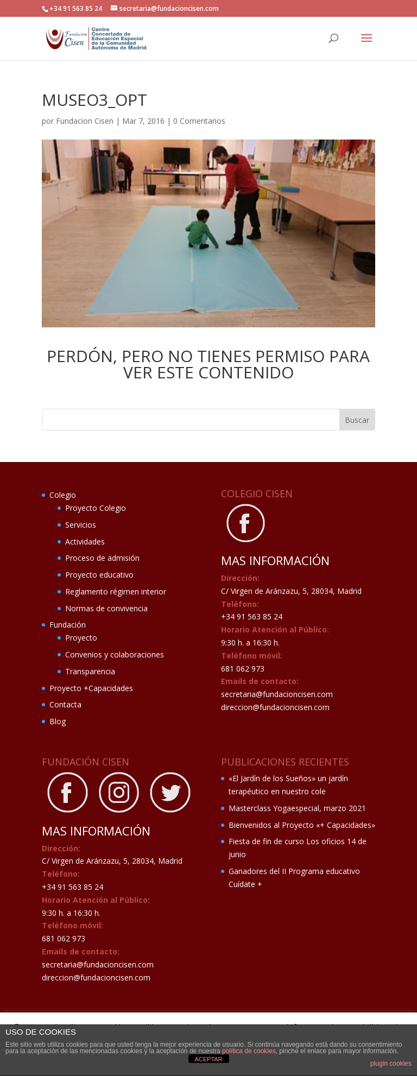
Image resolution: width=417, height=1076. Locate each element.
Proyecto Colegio (95, 508)
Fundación (67, 624)
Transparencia (90, 671)
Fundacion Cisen (84, 121)
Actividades (85, 541)
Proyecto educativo (99, 574)
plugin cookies (391, 1063)
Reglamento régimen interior (115, 591)
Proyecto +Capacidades (91, 688)
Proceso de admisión (102, 558)
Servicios (80, 525)
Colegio (62, 495)
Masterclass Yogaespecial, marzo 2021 (297, 808)
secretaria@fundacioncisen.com (277, 694)
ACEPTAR (208, 1059)
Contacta (65, 704)
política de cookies (249, 1051)
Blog (57, 721)
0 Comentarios (199, 121)
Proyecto (81, 637)
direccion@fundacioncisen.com (275, 707)
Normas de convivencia (106, 608)
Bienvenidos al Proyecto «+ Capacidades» (302, 825)
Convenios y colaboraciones (114, 654)
